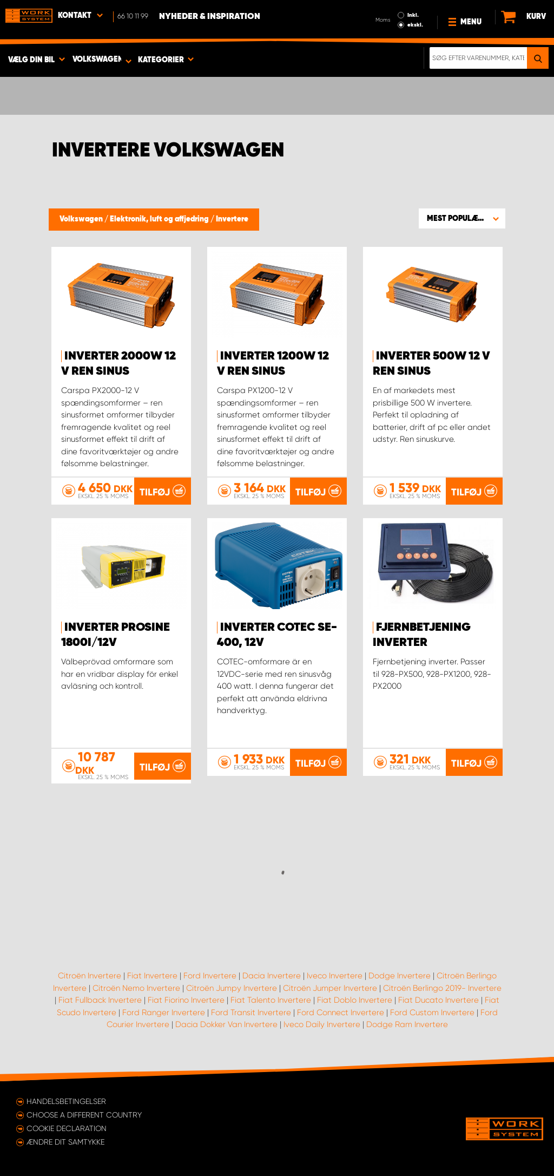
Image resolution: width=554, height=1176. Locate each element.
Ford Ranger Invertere (163, 1012)
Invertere (232, 219)
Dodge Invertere (399, 976)
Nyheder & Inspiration (209, 16)
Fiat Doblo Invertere (354, 1000)
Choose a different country (84, 1114)
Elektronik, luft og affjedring (160, 219)
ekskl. (415, 25)
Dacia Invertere (271, 976)
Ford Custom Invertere (432, 1012)
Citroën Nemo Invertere (136, 988)
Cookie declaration (67, 1128)
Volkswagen (82, 219)
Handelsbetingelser (66, 1101)
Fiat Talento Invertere (270, 1000)
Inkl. (413, 15)
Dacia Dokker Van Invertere (226, 1024)
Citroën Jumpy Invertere (231, 988)
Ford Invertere (209, 976)
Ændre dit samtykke (65, 1142)
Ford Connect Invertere (340, 1012)
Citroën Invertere (89, 976)
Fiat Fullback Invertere (100, 1000)
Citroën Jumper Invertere (330, 988)
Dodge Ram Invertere (407, 1024)
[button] (462, 218)
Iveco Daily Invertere (321, 1024)
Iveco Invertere (334, 976)
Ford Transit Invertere (251, 1012)
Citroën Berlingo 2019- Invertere (442, 988)
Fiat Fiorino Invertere (186, 1000)
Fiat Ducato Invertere (438, 1000)
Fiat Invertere (152, 976)
